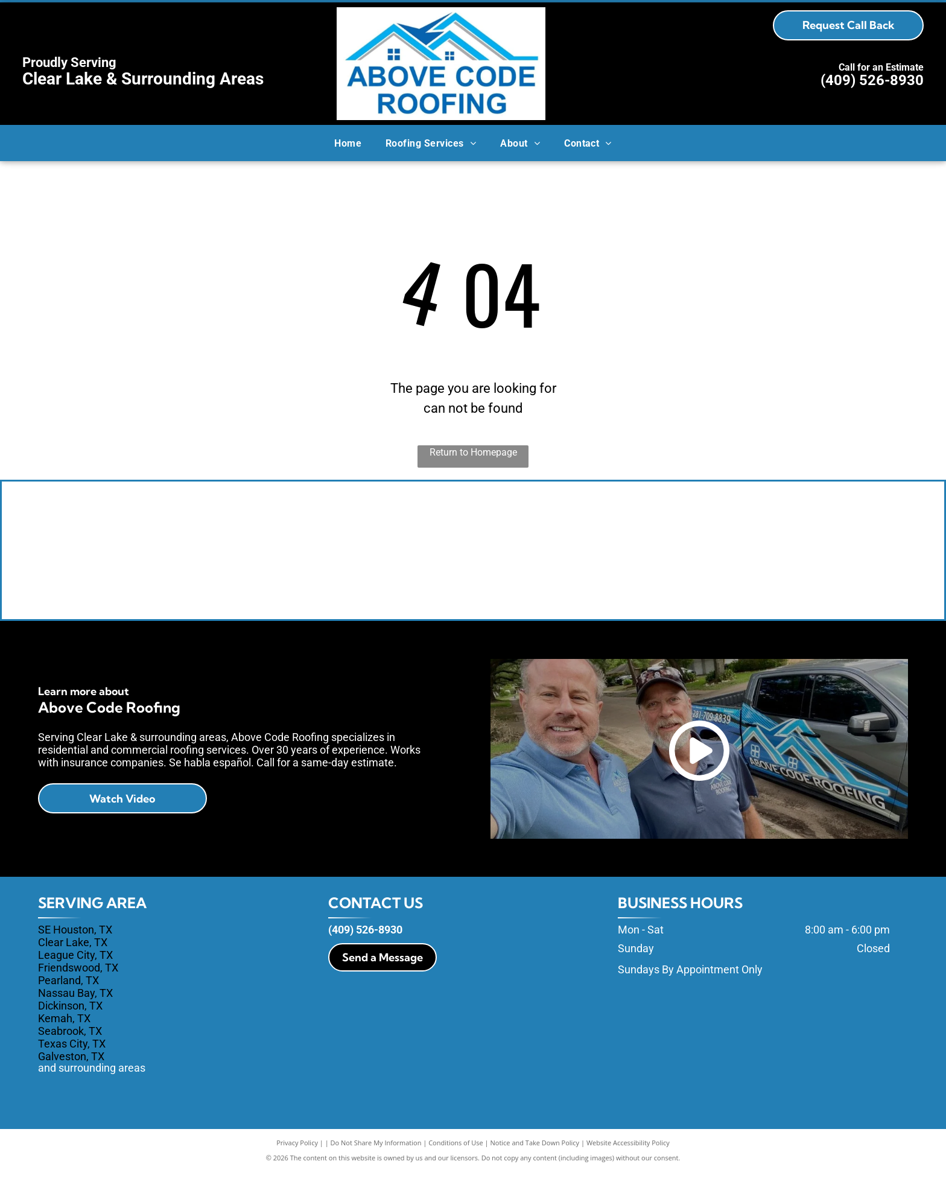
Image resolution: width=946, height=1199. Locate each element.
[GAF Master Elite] (791, 564)
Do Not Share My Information (376, 1170)
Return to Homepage (473, 452)
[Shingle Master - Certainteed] (155, 564)
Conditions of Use (455, 1170)
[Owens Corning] (367, 564)
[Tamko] (579, 564)
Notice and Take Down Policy (535, 1170)
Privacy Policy (297, 1170)
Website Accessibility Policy (628, 1170)
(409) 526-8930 (872, 80)
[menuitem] (347, 142)
